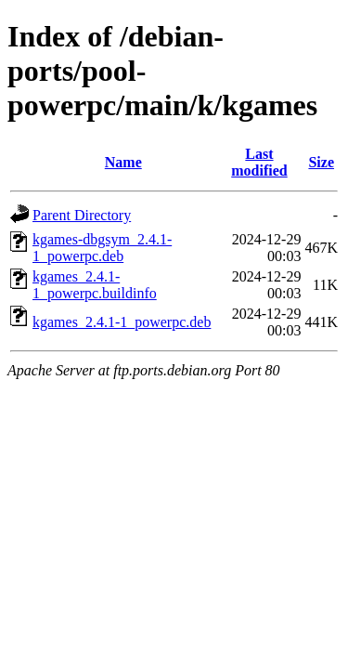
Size (321, 162)
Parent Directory (81, 215)
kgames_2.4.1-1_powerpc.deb (121, 322)
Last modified (259, 162)
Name (123, 162)
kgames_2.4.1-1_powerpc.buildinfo (94, 285)
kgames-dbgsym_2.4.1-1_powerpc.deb (102, 247)
